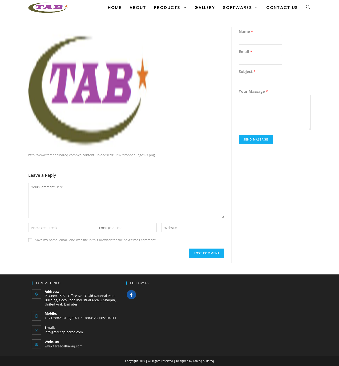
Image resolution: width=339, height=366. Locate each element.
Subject (247, 71)
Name (246, 31)
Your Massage (253, 91)
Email (245, 51)
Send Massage (255, 139)
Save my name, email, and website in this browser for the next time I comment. (96, 240)
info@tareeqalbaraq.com (64, 332)
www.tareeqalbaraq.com (64, 346)
